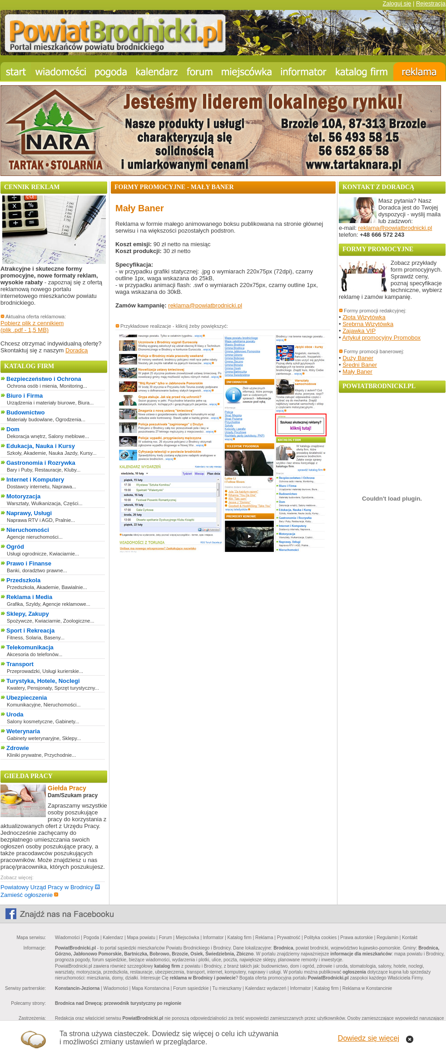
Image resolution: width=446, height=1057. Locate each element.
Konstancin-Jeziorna (77, 988)
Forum (165, 937)
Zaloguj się (396, 3)
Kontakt (409, 937)
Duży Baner (357, 358)
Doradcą (76, 350)
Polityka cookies (320, 937)
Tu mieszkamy (226, 988)
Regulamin (387, 937)
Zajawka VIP (359, 330)
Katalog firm (240, 937)
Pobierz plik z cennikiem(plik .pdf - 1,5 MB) (32, 326)
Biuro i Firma (24, 395)
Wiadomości (67, 937)
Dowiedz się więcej (368, 1038)
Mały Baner (357, 371)
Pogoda (91, 937)
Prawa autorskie (356, 937)
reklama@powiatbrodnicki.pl (205, 305)
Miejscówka (187, 937)
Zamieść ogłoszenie (29, 894)
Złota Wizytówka (364, 317)
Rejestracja (431, 3)
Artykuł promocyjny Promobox (381, 337)
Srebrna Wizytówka (367, 324)
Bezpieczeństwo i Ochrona (43, 378)
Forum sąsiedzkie (190, 988)
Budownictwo (25, 412)
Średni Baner (359, 364)
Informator (213, 937)
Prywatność (289, 937)
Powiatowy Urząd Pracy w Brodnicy (50, 887)
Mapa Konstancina (150, 988)
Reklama (264, 937)
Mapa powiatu (141, 937)
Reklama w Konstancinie (367, 988)
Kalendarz (113, 937)
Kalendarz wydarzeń (266, 988)
